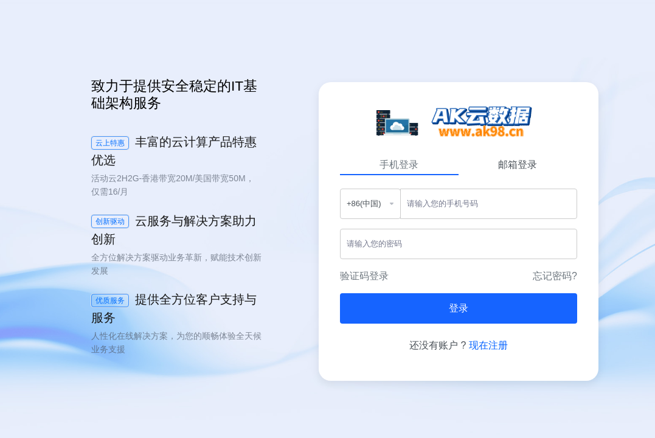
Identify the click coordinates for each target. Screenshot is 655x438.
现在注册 (488, 345)
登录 (458, 308)
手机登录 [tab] (398, 164)
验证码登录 (364, 276)
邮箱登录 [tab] (517, 164)
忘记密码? (555, 276)
